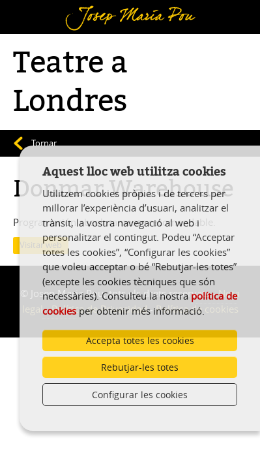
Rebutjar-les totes (140, 367)
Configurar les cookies (140, 394)
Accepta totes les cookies (140, 340)
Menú (29, 8)
